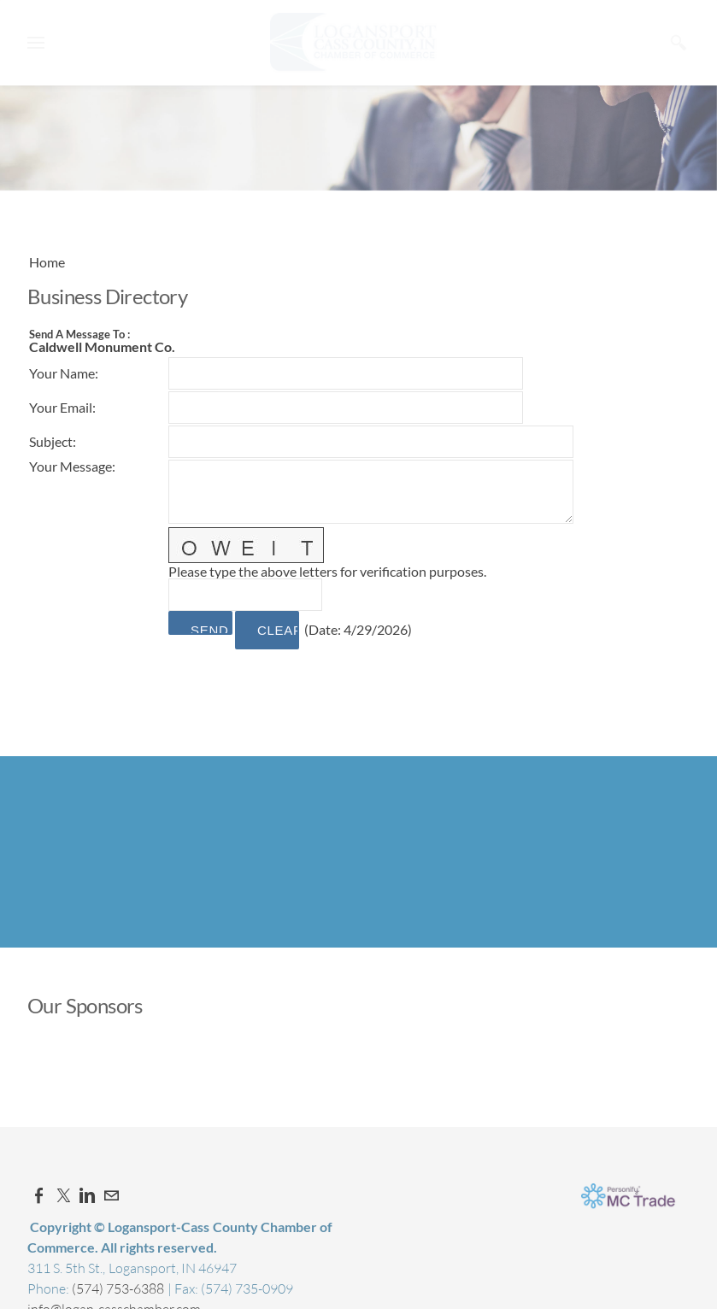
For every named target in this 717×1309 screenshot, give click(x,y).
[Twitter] (63, 1195)
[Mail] (111, 1195)
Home (47, 262)
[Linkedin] (87, 1195)
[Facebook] (39, 1195)
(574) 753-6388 (119, 1288)
